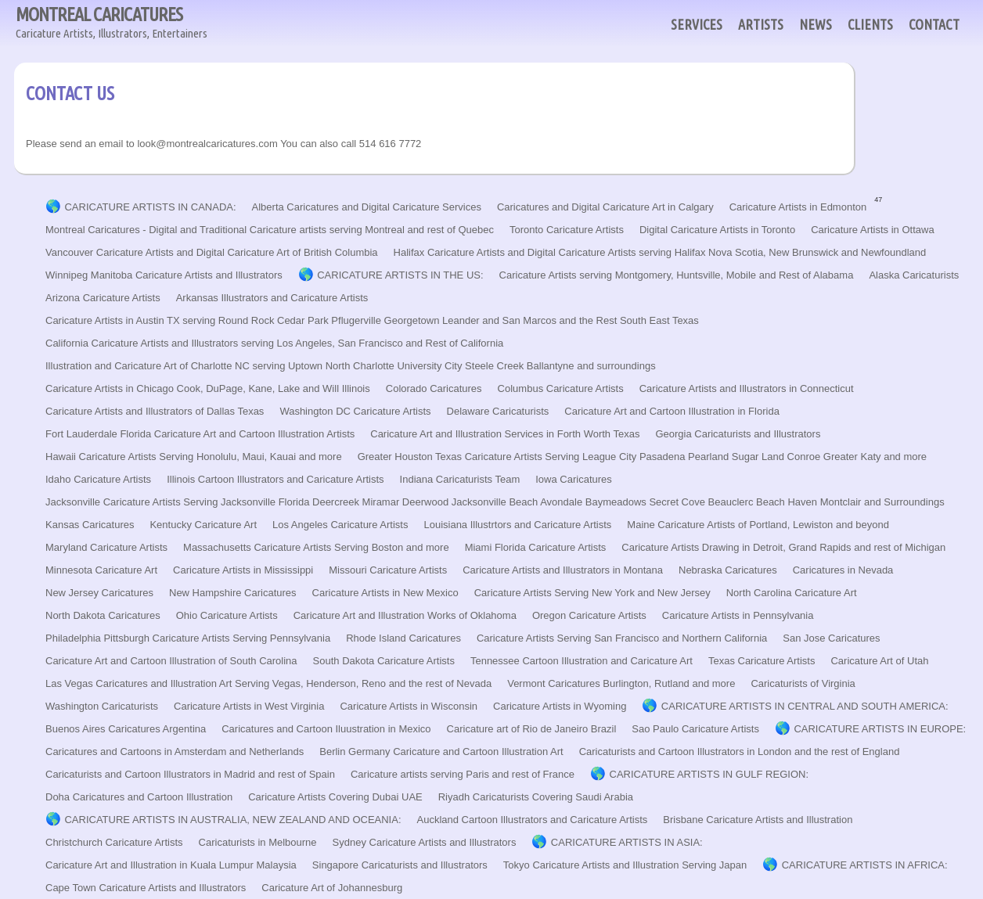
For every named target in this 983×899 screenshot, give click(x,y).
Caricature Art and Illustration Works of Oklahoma (405, 615)
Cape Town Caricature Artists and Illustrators (145, 888)
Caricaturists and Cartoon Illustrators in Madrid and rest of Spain (190, 774)
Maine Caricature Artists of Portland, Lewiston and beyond (758, 524)
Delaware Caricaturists (498, 411)
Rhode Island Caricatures (403, 638)
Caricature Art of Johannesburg (331, 888)
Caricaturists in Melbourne (258, 842)
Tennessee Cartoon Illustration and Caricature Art (581, 661)
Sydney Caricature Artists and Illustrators (425, 842)
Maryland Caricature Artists (106, 547)
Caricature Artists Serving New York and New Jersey (592, 593)
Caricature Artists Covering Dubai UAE (335, 797)
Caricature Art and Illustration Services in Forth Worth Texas (504, 434)
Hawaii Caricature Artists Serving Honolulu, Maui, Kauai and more (193, 456)
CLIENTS (870, 24)
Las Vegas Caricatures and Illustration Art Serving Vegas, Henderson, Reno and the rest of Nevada (268, 683)
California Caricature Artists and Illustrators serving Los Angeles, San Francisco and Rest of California (274, 343)
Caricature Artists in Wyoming (559, 706)
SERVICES (696, 24)
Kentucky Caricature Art (203, 524)
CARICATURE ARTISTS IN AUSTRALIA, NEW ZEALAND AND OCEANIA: (232, 819)
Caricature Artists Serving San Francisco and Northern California (622, 638)
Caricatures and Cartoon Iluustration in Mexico (325, 729)
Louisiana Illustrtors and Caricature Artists (517, 524)
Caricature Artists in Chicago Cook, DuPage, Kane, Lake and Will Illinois (207, 388)
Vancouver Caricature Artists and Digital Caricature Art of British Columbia (211, 252)
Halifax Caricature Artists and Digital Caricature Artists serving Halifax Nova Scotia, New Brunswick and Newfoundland (660, 252)
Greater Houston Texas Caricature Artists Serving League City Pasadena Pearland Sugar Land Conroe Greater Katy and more (642, 456)
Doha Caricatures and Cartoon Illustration (138, 797)
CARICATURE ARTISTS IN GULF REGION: (709, 774)
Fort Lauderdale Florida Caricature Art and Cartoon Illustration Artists (200, 434)
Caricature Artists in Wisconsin (408, 706)
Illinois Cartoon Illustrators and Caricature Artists (275, 479)
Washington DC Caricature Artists (354, 411)
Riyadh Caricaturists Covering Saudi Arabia (535, 797)
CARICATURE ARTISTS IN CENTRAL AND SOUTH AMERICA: (805, 706)
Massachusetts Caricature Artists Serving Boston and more (316, 547)
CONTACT (934, 24)
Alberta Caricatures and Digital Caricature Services (366, 207)
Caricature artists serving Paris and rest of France (462, 774)
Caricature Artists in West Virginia (249, 706)
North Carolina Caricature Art (791, 593)
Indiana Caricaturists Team (460, 479)
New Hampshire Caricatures (233, 593)
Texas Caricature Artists (762, 661)
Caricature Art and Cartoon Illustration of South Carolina (171, 661)
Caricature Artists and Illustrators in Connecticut (746, 388)
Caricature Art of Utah (879, 661)
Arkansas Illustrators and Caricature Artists (272, 298)
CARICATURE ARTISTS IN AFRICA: (865, 865)
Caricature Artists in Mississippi (243, 570)
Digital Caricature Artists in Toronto (717, 230)
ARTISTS (760, 24)
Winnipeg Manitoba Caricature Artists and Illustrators (164, 275)
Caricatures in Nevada (843, 570)
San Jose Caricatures (831, 638)
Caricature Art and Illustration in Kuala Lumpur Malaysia (171, 865)
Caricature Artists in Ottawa (872, 230)
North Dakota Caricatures (102, 615)
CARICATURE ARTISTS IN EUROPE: (880, 729)
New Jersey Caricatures (99, 593)
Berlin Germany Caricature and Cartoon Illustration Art (441, 751)
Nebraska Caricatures (728, 570)
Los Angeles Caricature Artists (340, 524)
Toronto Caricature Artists (567, 230)
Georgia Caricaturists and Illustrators (737, 434)
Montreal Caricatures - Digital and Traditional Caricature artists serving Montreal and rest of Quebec (269, 230)
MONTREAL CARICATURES (111, 22)
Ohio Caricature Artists (227, 615)
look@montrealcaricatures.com (207, 143)
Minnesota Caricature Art (101, 570)
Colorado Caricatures (434, 388)
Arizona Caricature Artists (102, 298)
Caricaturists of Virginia (803, 683)
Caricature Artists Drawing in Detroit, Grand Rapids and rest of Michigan (783, 547)
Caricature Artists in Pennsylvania (738, 615)
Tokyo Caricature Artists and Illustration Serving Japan (625, 865)
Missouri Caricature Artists (388, 570)
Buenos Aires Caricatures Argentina (125, 729)
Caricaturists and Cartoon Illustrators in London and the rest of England (739, 751)
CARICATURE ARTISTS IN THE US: (400, 275)
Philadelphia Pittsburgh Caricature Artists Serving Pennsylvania (187, 638)
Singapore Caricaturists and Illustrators (400, 865)
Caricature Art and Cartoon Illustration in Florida (672, 411)
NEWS (815, 24)
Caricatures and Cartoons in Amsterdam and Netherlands (174, 751)
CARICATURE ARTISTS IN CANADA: (150, 207)
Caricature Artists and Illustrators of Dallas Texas (154, 411)
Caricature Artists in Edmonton (798, 207)
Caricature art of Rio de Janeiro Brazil (532, 729)
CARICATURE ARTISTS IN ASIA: (627, 842)
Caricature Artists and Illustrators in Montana (563, 570)
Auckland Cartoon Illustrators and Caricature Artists (532, 819)
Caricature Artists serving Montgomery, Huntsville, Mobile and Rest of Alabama (676, 275)
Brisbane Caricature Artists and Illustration (757, 819)
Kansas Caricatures (89, 524)
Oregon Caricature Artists (589, 615)
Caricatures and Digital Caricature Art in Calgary (605, 207)
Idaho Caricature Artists (98, 479)
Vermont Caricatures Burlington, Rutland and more (621, 683)
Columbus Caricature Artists (561, 388)
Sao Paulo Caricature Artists (695, 729)
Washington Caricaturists (101, 706)
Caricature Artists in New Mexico (385, 593)
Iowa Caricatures (573, 479)
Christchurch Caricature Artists (114, 842)
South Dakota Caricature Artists (384, 661)
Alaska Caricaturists (914, 275)
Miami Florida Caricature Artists (536, 547)
